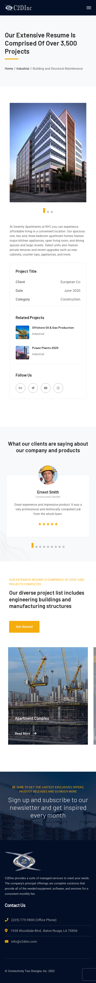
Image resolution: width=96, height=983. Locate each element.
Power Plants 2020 (45, 348)
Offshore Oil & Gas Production (53, 327)
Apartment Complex (32, 718)
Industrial (22, 68)
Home (9, 68)
